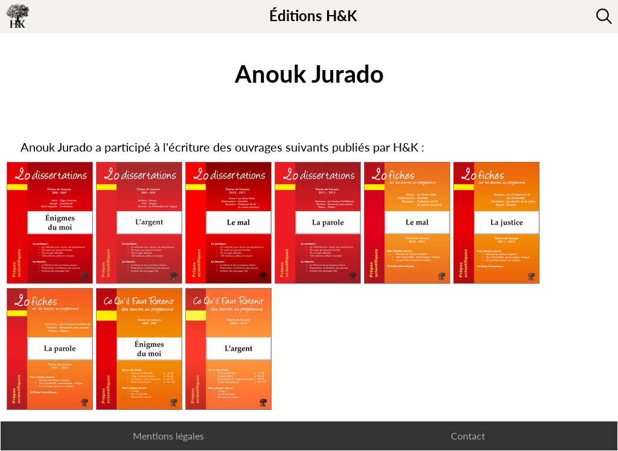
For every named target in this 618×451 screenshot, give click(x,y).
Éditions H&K (313, 15)
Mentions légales (168, 435)
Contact (468, 435)
